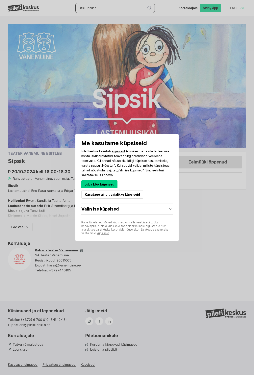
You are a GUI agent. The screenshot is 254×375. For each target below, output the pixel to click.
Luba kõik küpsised (99, 184)
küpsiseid (118, 151)
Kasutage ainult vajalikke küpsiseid (112, 194)
